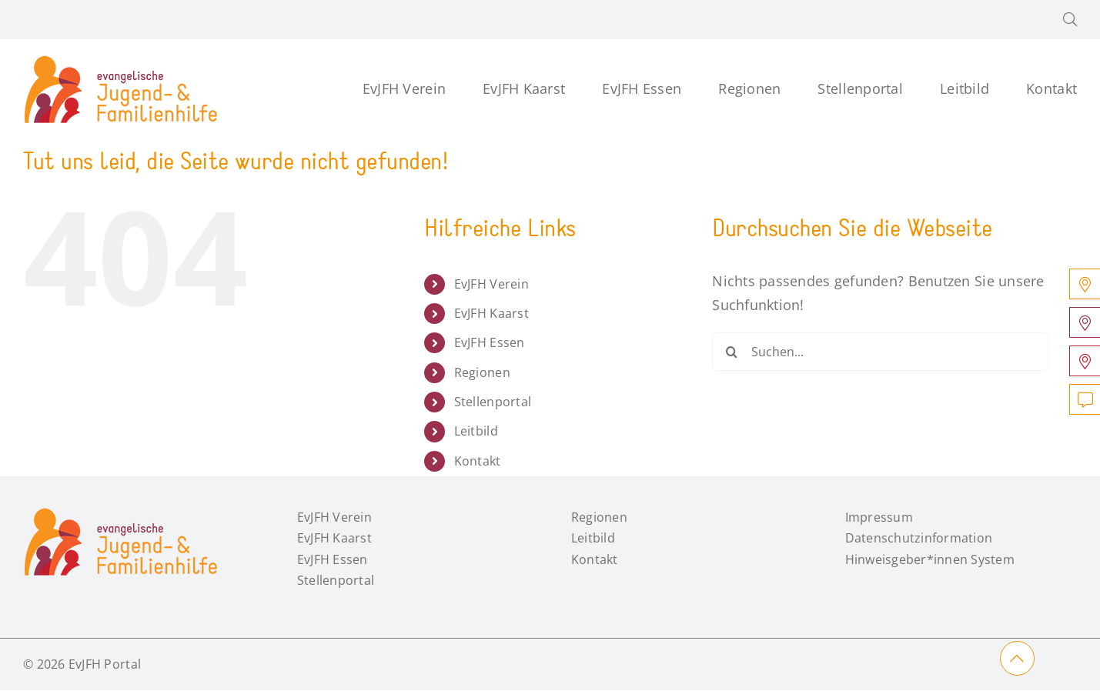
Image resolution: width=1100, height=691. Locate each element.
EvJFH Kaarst (491, 313)
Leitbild (476, 430)
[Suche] (731, 351)
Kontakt (477, 460)
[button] (1070, 20)
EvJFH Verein (491, 283)
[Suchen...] (880, 351)
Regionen (482, 372)
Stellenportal (493, 401)
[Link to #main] (1017, 658)
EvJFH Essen (489, 342)
